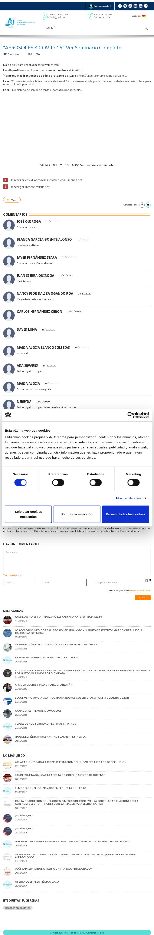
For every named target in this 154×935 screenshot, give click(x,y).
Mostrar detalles (128, 498)
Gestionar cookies (95, 932)
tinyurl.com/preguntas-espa (103, 75)
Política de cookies (75, 932)
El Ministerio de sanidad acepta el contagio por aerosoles (46, 90)
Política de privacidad (139, 590)
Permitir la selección (77, 514)
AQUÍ (78, 70)
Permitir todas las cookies (125, 514)
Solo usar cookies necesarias (28, 514)
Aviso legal (58, 932)
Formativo (11, 54)
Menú (49, 28)
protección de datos (17, 907)
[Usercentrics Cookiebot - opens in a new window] (130, 415)
